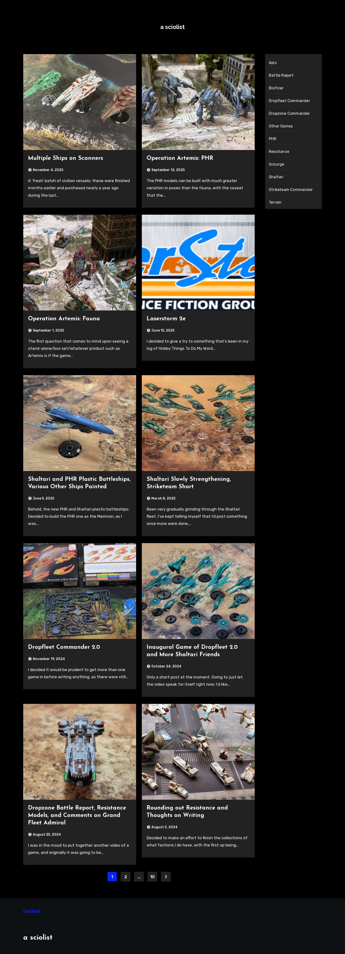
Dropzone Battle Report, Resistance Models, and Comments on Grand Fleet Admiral (77, 815)
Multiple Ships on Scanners (65, 158)
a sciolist (172, 26)
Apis (273, 62)
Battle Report (281, 75)
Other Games (281, 126)
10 (152, 876)
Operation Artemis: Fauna (64, 319)
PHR (272, 139)
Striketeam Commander (291, 189)
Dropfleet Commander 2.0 (64, 647)
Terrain (275, 202)
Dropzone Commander (289, 113)
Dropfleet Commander (289, 100)
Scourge (276, 164)
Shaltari (276, 177)
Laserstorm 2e (166, 319)
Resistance (279, 151)
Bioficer (276, 88)
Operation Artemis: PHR (180, 158)
